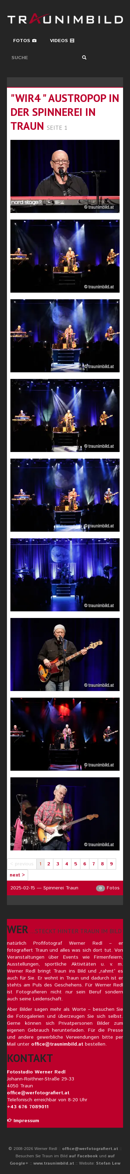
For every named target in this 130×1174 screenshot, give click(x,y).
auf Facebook (83, 1156)
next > (17, 875)
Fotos (25, 40)
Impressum (23, 1120)
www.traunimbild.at (53, 1163)
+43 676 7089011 (28, 1106)
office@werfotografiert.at (38, 1092)
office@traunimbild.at (57, 1044)
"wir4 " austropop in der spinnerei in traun (64, 112)
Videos (62, 40)
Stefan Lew (108, 1163)
